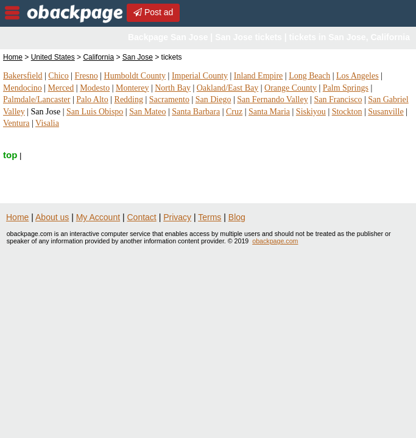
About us (52, 217)
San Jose (137, 57)
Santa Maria (269, 111)
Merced (61, 87)
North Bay (173, 87)
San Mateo (147, 111)
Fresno (86, 75)
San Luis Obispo (94, 111)
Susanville (385, 111)
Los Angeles (357, 75)
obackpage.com (275, 241)
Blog (236, 217)
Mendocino (22, 87)
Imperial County (200, 75)
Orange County (290, 87)
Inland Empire (258, 75)
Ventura (16, 123)
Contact (142, 217)
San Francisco (338, 99)
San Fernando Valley (272, 99)
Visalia (47, 123)
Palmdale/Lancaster (36, 99)
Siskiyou (311, 111)
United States (53, 57)
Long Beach (309, 75)
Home (13, 57)
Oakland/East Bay (227, 87)
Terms (209, 217)
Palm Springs (345, 87)
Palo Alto (92, 99)
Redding (129, 99)
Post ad (153, 12)
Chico (58, 75)
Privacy (177, 217)
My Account (98, 217)
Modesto (95, 87)
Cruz (234, 111)
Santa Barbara (196, 111)
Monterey (132, 87)
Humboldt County (135, 75)
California (98, 57)
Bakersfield (23, 75)
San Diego (213, 99)
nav (12, 12)
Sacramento (169, 99)
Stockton (347, 111)
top (10, 155)
